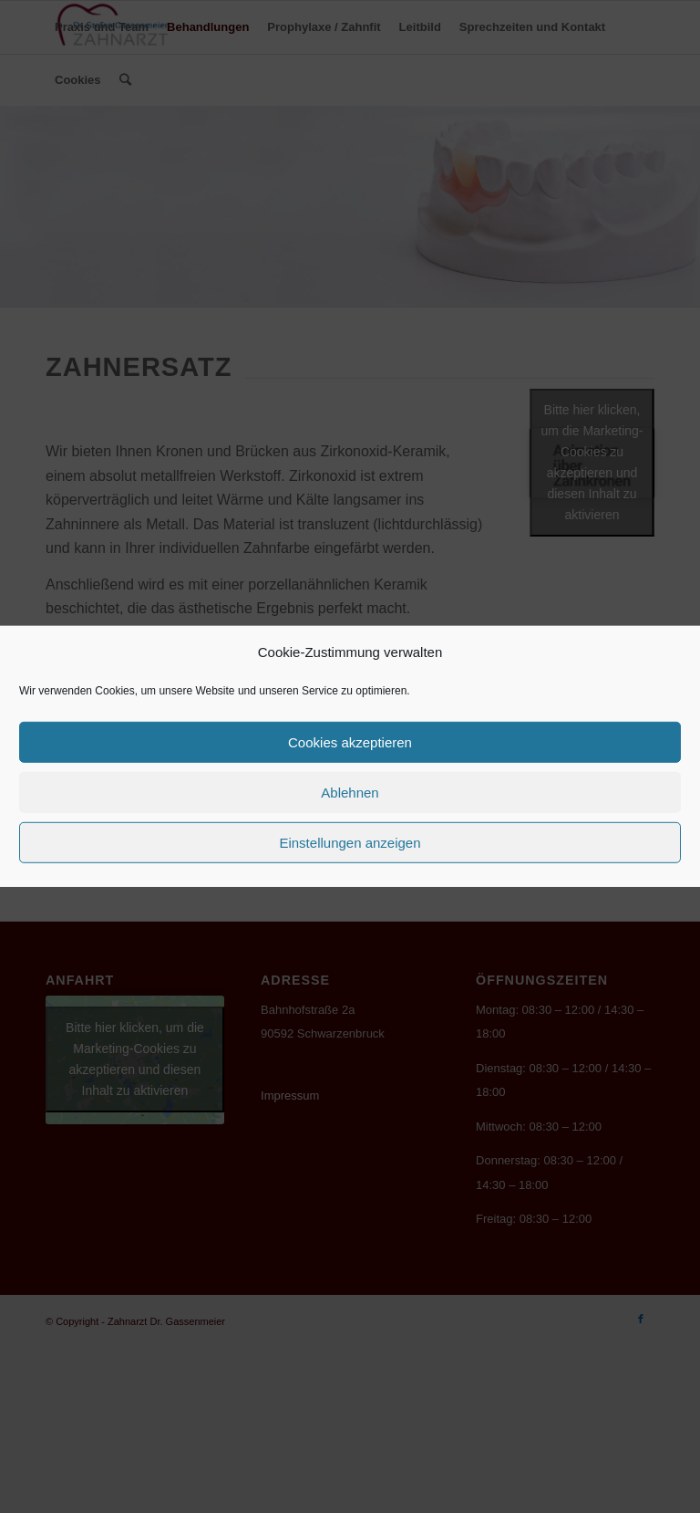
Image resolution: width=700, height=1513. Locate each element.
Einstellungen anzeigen (349, 842)
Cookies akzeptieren (350, 742)
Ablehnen (349, 792)
